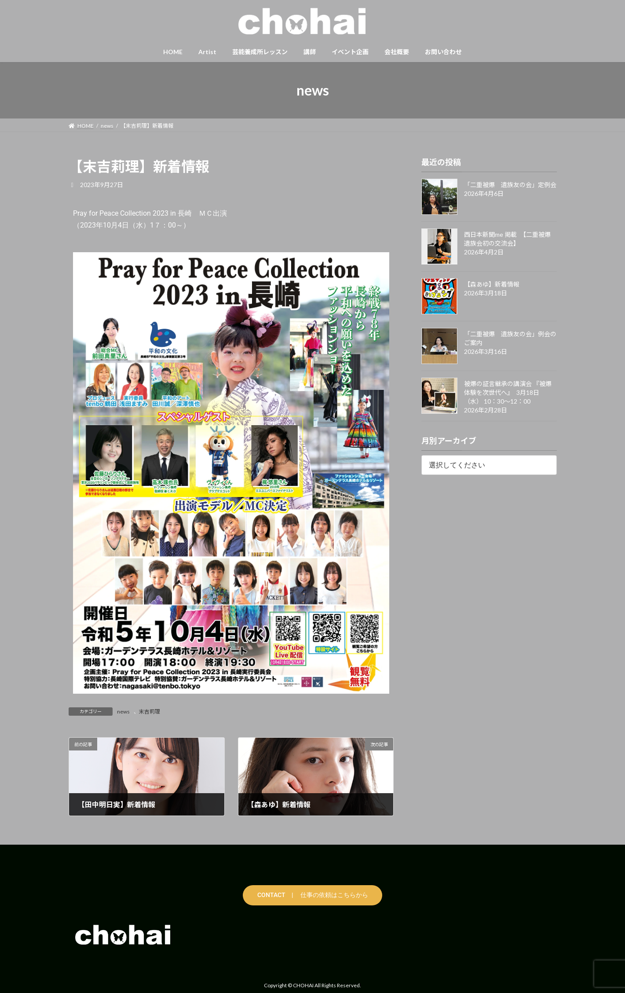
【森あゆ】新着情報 (491, 284)
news (123, 711)
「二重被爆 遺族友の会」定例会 (510, 184)
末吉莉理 (149, 711)
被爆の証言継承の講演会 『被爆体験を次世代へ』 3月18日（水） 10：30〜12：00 (508, 392)
